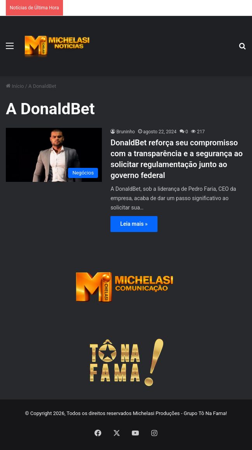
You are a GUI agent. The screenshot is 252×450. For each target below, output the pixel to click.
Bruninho (125, 131)
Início (15, 86)
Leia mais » (134, 224)
